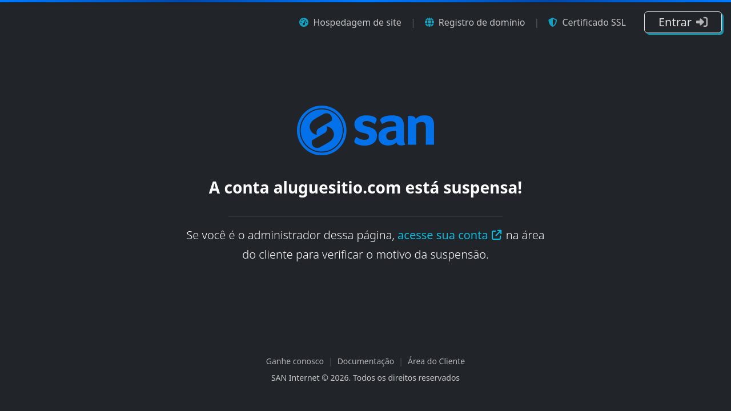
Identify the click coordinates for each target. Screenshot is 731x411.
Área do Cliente (436, 361)
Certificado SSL (587, 22)
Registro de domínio (475, 22)
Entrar (683, 22)
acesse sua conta (450, 235)
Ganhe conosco (295, 361)
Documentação (366, 361)
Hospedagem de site (350, 22)
